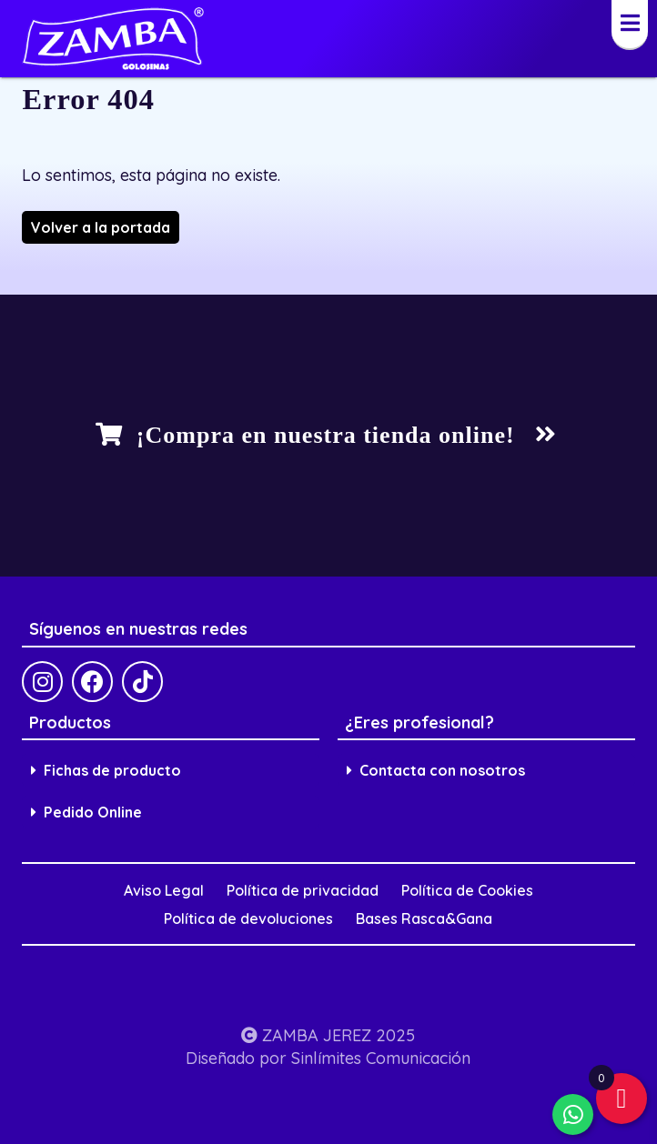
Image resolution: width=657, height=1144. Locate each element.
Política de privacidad (303, 890)
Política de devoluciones (248, 918)
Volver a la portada (100, 227)
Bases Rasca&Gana (424, 918)
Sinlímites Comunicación (380, 1058)
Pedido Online (86, 812)
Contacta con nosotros (436, 770)
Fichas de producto (106, 770)
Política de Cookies (467, 890)
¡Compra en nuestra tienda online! (326, 435)
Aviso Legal (164, 890)
